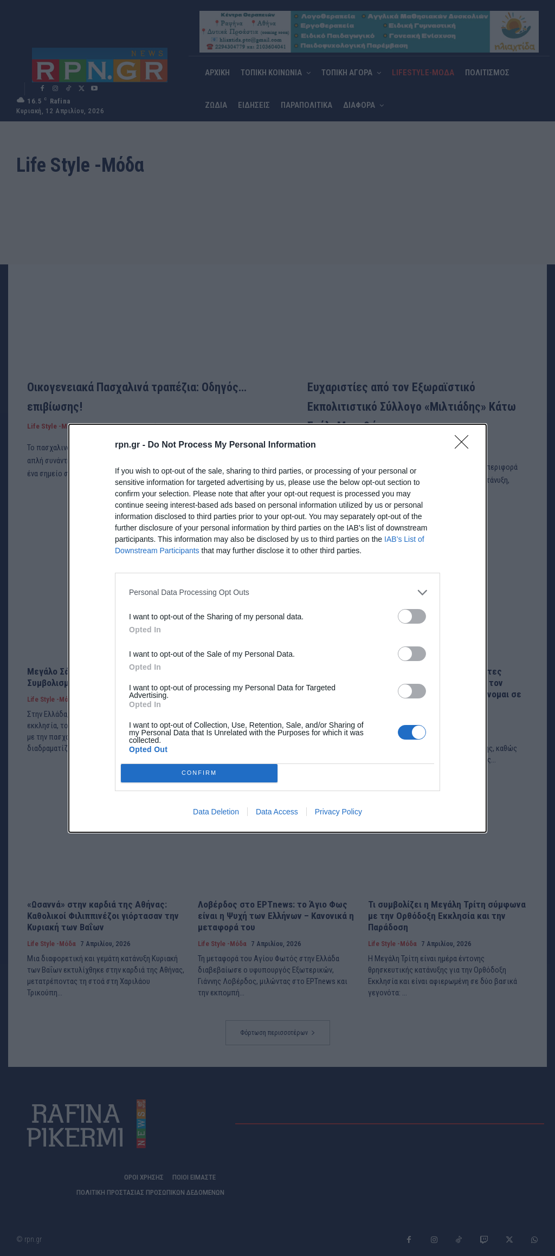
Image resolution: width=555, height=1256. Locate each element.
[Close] (465, 445)
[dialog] (277, 628)
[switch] (412, 616)
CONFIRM (199, 773)
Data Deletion (216, 811)
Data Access (277, 811)
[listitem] (277, 592)
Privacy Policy (338, 811)
